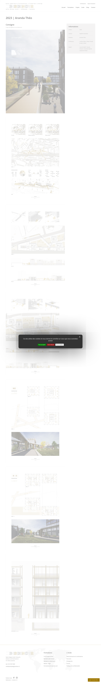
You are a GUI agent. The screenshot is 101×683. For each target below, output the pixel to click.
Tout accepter (41, 344)
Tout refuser (51, 344)
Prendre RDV (94, 680)
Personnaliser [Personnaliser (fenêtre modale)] (59, 344)
